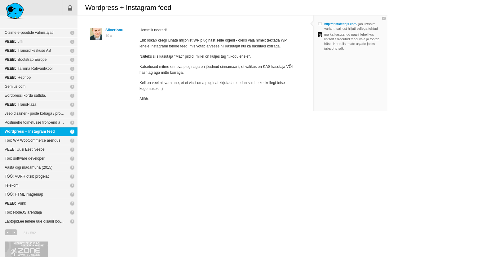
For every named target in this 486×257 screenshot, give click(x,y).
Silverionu (114, 30)
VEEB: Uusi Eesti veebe (25, 149)
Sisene (70, 8)
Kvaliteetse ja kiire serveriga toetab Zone (26, 249)
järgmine (14, 232)
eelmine (8, 232)
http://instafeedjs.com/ (340, 24)
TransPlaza (20, 104)
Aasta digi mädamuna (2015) (28, 167)
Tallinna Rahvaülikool (29, 68)
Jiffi (14, 41)
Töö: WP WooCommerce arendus (32, 140)
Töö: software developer (25, 158)
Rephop (18, 77)
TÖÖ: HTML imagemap (24, 194)
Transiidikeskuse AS (28, 50)
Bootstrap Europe (25, 59)
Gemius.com (15, 86)
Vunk (15, 203)
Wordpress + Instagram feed (30, 131)
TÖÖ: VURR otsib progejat (27, 176)
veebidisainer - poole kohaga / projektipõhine (41, 113)
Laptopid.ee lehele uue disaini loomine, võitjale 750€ (41, 221)
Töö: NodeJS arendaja (23, 212)
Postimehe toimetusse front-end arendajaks (40, 122)
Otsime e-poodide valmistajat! (29, 32)
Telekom (12, 185)
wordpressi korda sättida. (25, 95)
